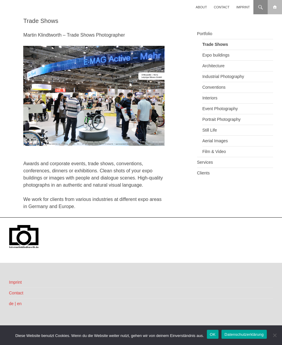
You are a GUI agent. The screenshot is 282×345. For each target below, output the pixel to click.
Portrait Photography (221, 119)
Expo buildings (216, 55)
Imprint (243, 7)
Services (205, 162)
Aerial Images (215, 140)
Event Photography (220, 108)
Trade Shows (215, 44)
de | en (15, 303)
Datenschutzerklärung (244, 334)
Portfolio (204, 33)
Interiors (210, 98)
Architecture (213, 65)
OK (213, 334)
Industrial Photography (223, 76)
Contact (221, 7)
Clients (203, 173)
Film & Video (214, 151)
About (201, 7)
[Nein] (275, 335)
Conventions (214, 87)
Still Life (209, 130)
